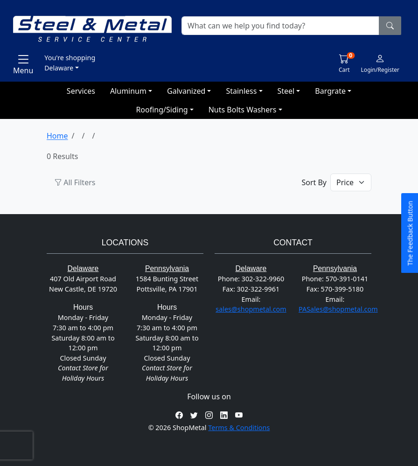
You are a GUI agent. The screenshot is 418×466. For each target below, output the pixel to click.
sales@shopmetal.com (251, 309)
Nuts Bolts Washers (243, 109)
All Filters (74, 182)
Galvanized (186, 91)
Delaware (83, 268)
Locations (125, 242)
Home (57, 136)
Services (81, 91)
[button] (180, 62)
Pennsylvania (167, 268)
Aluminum (128, 91)
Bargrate (330, 91)
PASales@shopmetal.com (338, 309)
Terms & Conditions (239, 427)
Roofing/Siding (162, 109)
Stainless (241, 91)
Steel (286, 91)
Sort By (314, 182)
